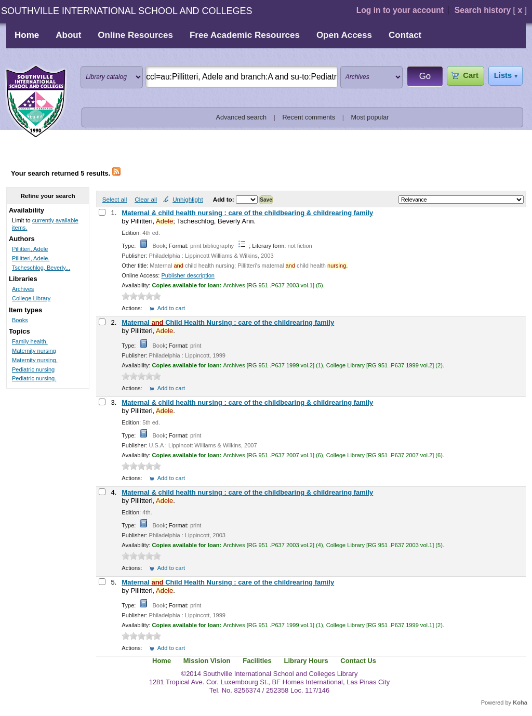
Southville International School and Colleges (36, 102)
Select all (114, 199)
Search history (483, 10)
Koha (520, 702)
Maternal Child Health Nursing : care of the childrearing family (228, 322)
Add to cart (171, 308)
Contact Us (358, 661)
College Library (31, 298)
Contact (405, 35)
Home (27, 35)
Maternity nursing (34, 351)
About (68, 35)
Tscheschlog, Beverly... (41, 267)
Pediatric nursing (33, 369)
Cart (470, 75)
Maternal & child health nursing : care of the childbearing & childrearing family (247, 213)
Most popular (370, 117)
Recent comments (308, 117)
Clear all (146, 199)
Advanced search (241, 117)
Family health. (30, 341)
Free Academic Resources (245, 35)
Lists (503, 75)
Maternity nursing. (35, 360)
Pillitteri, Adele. (30, 258)
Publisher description (188, 275)
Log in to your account (400, 10)
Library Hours (306, 661)
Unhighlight (187, 199)
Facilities (257, 661)
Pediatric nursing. (34, 378)
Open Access (344, 35)
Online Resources (135, 35)
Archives (23, 289)
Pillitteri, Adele (30, 249)
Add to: (224, 199)
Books (20, 320)
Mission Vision (207, 661)
